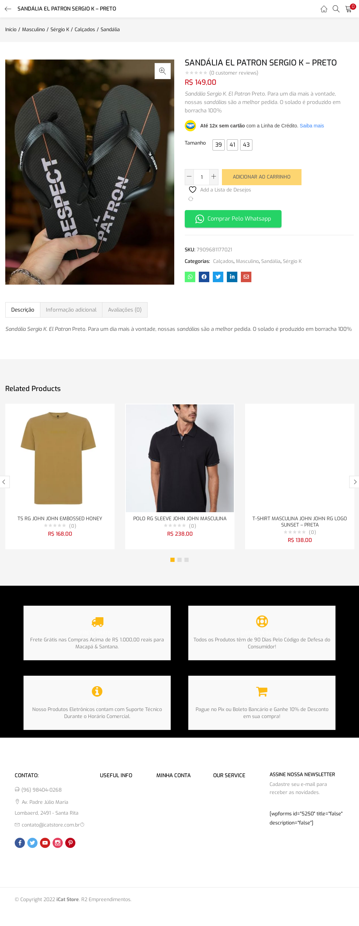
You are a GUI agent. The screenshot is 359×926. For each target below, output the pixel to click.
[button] (348, 9)
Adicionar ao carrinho (262, 176)
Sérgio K (59, 29)
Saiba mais (312, 125)
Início (10, 29)
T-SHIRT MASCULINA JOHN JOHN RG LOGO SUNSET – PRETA (299, 522)
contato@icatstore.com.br (51, 826)
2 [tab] (179, 561)
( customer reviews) (233, 73)
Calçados (85, 29)
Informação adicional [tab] (71, 309)
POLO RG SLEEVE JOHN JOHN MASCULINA (179, 519)
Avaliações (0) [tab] (125, 309)
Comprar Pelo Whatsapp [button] (233, 218)
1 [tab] (172, 561)
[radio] (218, 145)
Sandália (110, 29)
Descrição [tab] (22, 309)
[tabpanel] (60, 477)
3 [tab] (186, 561)
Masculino (33, 29)
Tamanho (195, 143)
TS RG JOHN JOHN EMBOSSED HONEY (60, 519)
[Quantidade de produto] (201, 177)
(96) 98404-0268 (41, 791)
